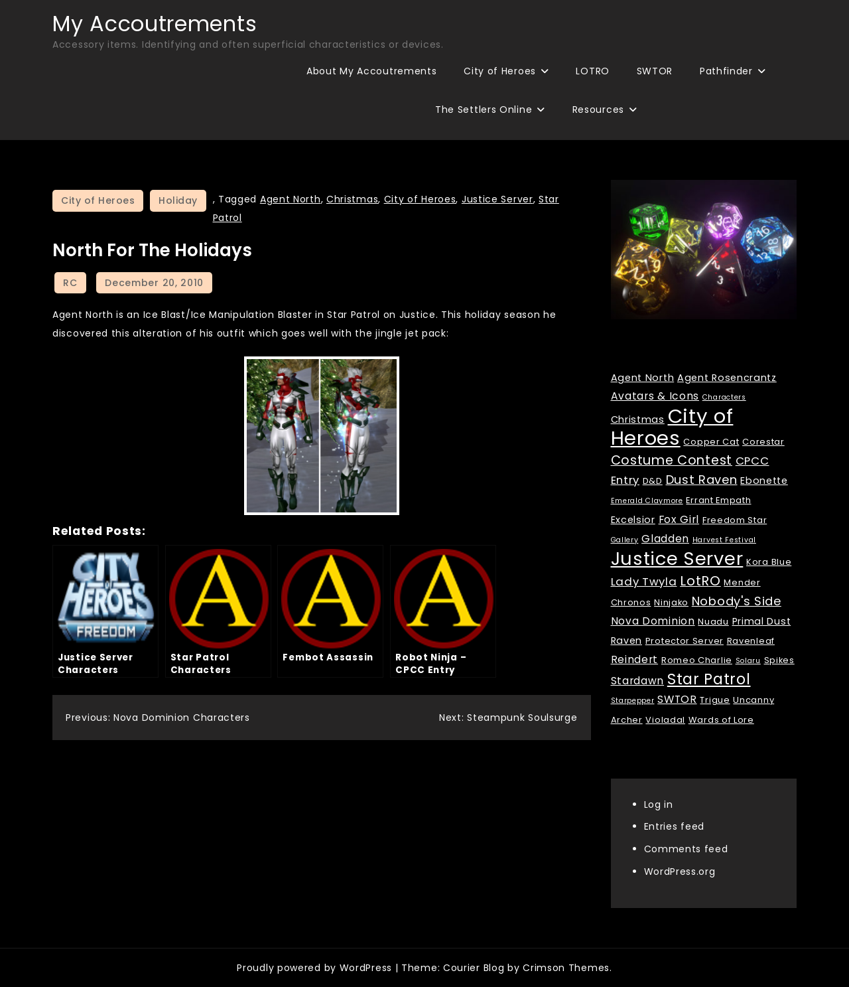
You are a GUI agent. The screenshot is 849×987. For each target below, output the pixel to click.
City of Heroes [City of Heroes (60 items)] (672, 426)
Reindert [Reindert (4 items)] (635, 659)
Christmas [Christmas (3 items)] (638, 419)
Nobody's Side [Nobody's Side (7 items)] (736, 601)
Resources (598, 109)
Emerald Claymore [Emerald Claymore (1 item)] (647, 501)
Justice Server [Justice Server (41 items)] (677, 558)
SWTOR (655, 71)
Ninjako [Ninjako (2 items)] (671, 602)
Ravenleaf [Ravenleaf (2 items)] (751, 641)
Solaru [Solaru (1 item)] (748, 661)
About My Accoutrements (371, 71)
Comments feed (686, 849)
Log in (658, 804)
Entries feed (674, 826)
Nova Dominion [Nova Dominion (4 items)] (653, 621)
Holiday (178, 200)
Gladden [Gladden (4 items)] (665, 539)
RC (70, 282)
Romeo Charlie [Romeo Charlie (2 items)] (696, 660)
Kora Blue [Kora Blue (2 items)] (768, 562)
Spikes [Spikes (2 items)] (779, 660)
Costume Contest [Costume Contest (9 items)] (672, 460)
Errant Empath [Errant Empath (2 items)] (718, 500)
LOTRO (593, 71)
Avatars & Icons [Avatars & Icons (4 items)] (655, 396)
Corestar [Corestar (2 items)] (763, 441)
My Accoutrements (154, 23)
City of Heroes (500, 71)
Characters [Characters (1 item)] (724, 397)
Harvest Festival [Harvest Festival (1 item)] (724, 540)
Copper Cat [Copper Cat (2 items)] (711, 441)
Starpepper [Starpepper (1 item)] (633, 701)
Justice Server (497, 199)
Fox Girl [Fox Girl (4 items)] (679, 519)
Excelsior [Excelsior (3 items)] (633, 519)
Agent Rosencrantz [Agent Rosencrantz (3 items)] (727, 377)
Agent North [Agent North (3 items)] (643, 377)
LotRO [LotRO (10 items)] (700, 580)
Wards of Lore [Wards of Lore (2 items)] (721, 720)
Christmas (352, 199)
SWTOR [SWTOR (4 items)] (677, 699)
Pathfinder (726, 71)
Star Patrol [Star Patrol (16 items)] (709, 679)
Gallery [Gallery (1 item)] (625, 540)
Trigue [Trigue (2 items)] (715, 700)
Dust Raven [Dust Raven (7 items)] (702, 479)
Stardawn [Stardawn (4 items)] (638, 681)
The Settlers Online (483, 109)
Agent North (290, 199)
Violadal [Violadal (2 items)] (665, 720)
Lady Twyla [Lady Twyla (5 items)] (644, 581)
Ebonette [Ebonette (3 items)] (764, 480)
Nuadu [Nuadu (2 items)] (713, 621)
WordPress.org (680, 871)
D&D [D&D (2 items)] (653, 481)
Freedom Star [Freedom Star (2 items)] (734, 520)
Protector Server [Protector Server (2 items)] (684, 641)
